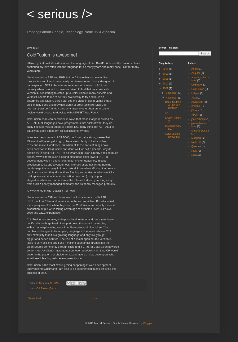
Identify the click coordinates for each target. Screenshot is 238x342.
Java (194, 97)
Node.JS (196, 142)
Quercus (196, 146)
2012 (166, 73)
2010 (166, 83)
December (172, 92)
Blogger (147, 323)
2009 (166, 88)
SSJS (194, 155)
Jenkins (195, 106)
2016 (166, 68)
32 (166, 113)
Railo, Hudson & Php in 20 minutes (173, 105)
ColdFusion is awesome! (172, 135)
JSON (194, 114)
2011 (166, 78)
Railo (194, 150)
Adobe (195, 68)
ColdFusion (42, 288)
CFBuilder (197, 84)
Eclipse (195, 93)
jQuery (52, 288)
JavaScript (197, 101)
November (172, 97)
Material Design (200, 130)
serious (60, 14)
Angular (195, 73)
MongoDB (197, 138)
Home (94, 298)
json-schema (198, 119)
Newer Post (34, 298)
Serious (43, 283)
